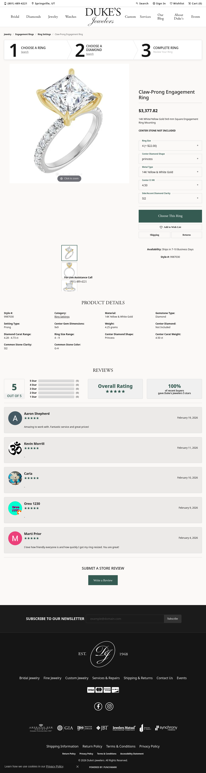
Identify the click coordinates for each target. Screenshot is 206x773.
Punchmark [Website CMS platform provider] (110, 767)
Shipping (154, 234)
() (77, 381)
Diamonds (33, 17)
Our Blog (160, 17)
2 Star (33, 392)
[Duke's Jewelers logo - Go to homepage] (103, 17)
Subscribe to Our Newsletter (55, 619)
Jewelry (53, 17)
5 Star (33, 381)
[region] (69, 123)
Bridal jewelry (29, 678)
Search (25, 52)
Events (195, 17)
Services (145, 17)
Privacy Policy (149, 746)
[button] (142, 3)
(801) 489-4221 (78, 281)
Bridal (15, 17)
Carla (28, 473)
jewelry (7, 34)
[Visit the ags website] (41, 728)
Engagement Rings (24, 34)
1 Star (33, 396)
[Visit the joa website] (145, 728)
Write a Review (103, 580)
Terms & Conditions (120, 746)
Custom (130, 17)
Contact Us (165, 678)
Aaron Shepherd (37, 413)
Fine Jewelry (52, 678)
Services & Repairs (106, 678)
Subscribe (172, 618)
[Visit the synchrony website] (166, 728)
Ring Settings (44, 34)
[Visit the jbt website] (102, 728)
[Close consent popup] (77, 766)
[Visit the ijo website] (84, 728)
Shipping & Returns (138, 678)
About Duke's (178, 17)
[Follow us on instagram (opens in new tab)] (109, 706)
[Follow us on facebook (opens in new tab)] (98, 706)
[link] (15, 3)
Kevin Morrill (34, 443)
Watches (70, 17)
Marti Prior (32, 534)
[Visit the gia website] (65, 728)
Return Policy (92, 746)
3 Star (33, 388)
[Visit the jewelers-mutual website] (124, 728)
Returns (186, 234)
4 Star (33, 384)
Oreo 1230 (32, 503)
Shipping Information (62, 746)
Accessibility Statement (132, 754)
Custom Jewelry (76, 678)
